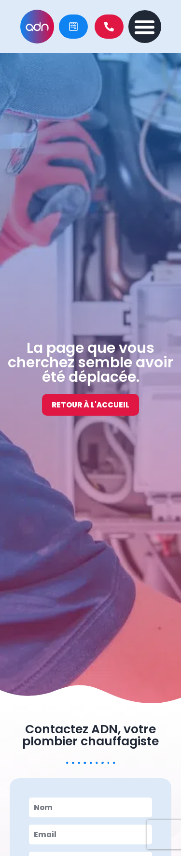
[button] (144, 26)
